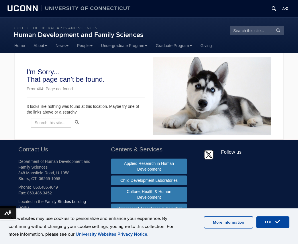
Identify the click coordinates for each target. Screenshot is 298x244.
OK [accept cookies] (273, 222)
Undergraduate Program (124, 45)
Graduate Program (174, 45)
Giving (206, 45)
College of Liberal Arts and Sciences (55, 28)
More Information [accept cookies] (228, 222)
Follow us (231, 152)
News (62, 45)
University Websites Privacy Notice (111, 234)
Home (19, 45)
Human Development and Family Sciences (78, 35)
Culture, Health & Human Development (149, 194)
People (85, 45)
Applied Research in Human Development (149, 166)
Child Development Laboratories (149, 180)
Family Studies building (65, 201)
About (40, 45)
